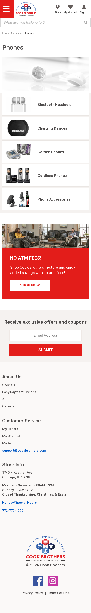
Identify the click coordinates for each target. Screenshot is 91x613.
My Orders (10, 429)
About (7, 399)
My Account (11, 443)
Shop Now (30, 285)
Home (5, 33)
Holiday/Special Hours (19, 503)
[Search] (85, 22)
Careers (8, 406)
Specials (8, 385)
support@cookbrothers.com (24, 450)
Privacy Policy (32, 593)
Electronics (17, 33)
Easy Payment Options (19, 392)
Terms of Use (59, 593)
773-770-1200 (12, 511)
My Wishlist (11, 436)
